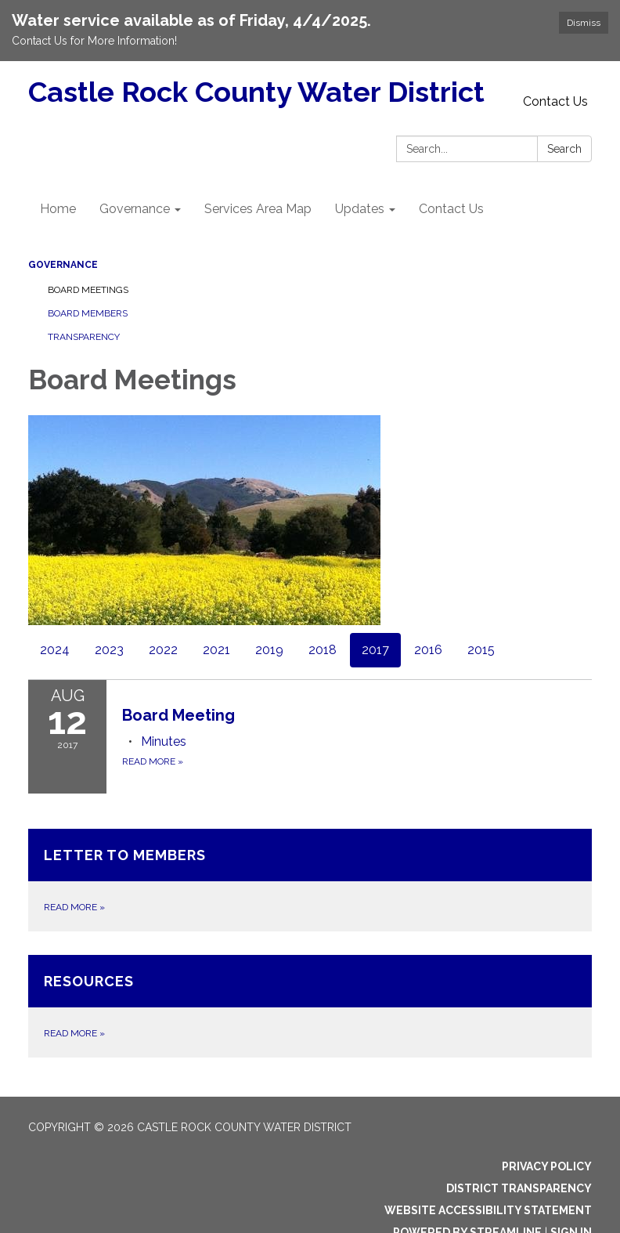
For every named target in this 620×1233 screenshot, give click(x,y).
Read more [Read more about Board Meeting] (152, 761)
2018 (322, 649)
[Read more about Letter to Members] (310, 880)
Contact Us (555, 101)
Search (564, 149)
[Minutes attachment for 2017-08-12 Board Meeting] (163, 741)
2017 (375, 649)
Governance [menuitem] (134, 208)
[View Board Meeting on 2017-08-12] (357, 715)
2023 (109, 649)
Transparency (84, 336)
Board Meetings (88, 289)
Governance (63, 264)
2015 (481, 649)
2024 (55, 649)
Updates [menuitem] (359, 208)
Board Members (88, 313)
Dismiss (583, 22)
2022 (163, 649)
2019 (269, 649)
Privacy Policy (547, 1166)
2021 (216, 649)
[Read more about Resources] (310, 1006)
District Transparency (519, 1188)
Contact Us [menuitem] (451, 208)
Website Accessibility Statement (488, 1210)
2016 (428, 649)
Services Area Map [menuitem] (258, 208)
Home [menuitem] (58, 208)
